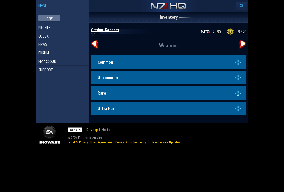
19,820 (241, 32)
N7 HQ (168, 6)
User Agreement (101, 142)
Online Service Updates (164, 142)
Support (45, 69)
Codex (43, 36)
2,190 (216, 32)
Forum (43, 52)
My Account (48, 61)
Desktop (92, 129)
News (42, 44)
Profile (44, 27)
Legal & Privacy (78, 142)
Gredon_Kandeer (105, 29)
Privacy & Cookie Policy (130, 142)
